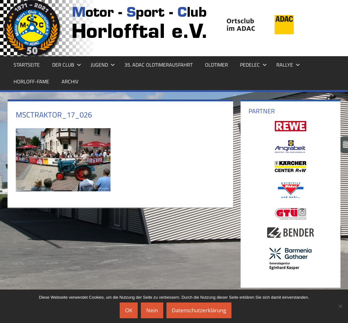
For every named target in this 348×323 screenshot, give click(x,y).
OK (128, 310)
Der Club (66, 65)
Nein (152, 310)
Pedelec (253, 65)
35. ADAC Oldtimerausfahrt (158, 65)
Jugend (103, 65)
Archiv (70, 81)
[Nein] (340, 306)
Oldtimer (216, 65)
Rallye (288, 65)
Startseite (27, 65)
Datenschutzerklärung (199, 310)
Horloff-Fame (31, 81)
